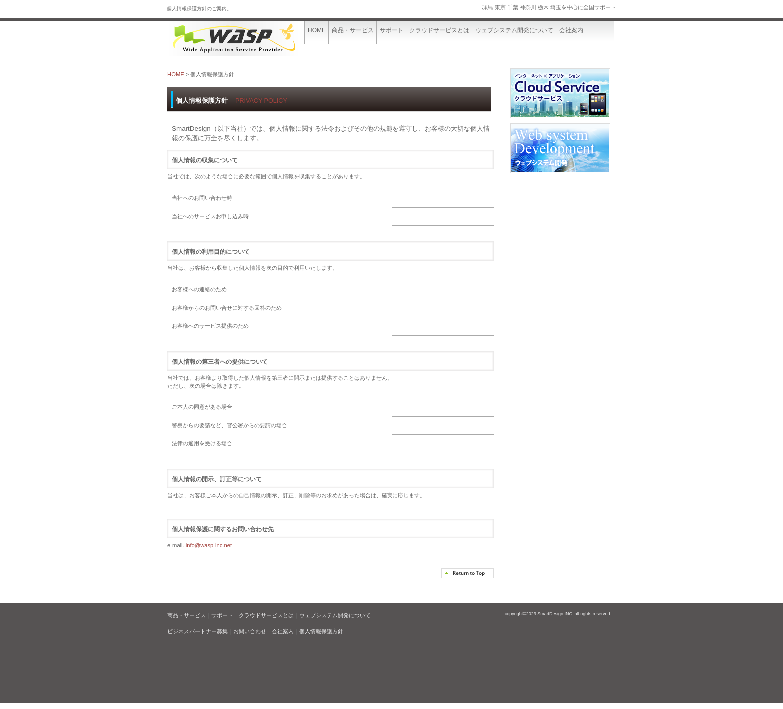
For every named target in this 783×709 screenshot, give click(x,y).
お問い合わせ (249, 631)
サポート (222, 615)
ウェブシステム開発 (560, 150)
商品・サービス (186, 615)
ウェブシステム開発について (335, 615)
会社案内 (283, 631)
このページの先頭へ (467, 573)
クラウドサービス (560, 95)
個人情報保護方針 (321, 631)
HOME (175, 74)
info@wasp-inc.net (209, 545)
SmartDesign (242, 38)
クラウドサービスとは (266, 615)
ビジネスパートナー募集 (197, 631)
